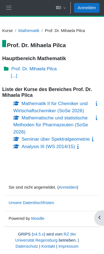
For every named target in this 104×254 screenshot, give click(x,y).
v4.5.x (38, 234)
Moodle (37, 218)
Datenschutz (27, 246)
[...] (14, 75)
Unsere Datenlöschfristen (31, 202)
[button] (60, 8)
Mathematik (28, 30)
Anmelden (87, 8)
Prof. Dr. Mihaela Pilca (34, 68)
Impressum (68, 246)
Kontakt (48, 246)
